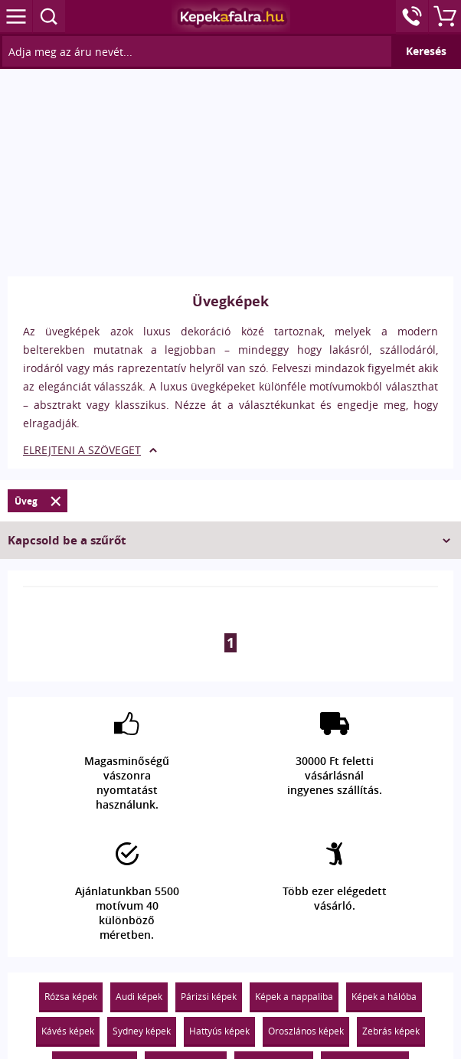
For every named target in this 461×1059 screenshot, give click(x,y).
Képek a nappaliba (294, 996)
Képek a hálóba (384, 996)
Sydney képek (142, 1031)
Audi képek (139, 996)
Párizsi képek (209, 996)
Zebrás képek (391, 1031)
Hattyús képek (219, 1031)
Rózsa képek (70, 996)
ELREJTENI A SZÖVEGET (82, 450)
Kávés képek (67, 1031)
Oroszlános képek (306, 1031)
